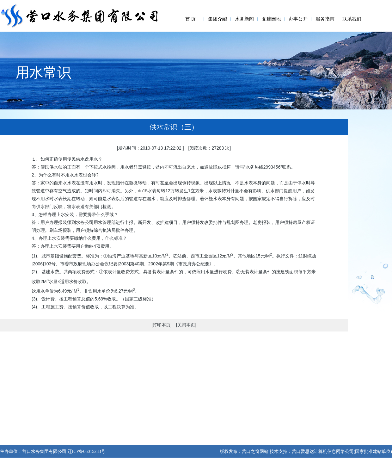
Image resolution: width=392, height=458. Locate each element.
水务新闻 (244, 19)
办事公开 (298, 19)
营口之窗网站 (255, 451)
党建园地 (271, 19)
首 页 (190, 19)
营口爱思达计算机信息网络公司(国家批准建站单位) (342, 451)
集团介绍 (217, 19)
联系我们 (351, 19)
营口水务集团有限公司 (44, 451)
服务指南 (324, 19)
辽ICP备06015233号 (85, 451)
